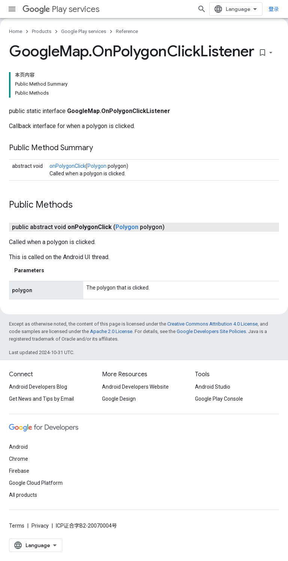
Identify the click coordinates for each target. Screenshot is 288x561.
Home (15, 31)
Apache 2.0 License (111, 331)
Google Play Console (219, 399)
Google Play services (83, 31)
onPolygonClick (68, 166)
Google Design (119, 399)
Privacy (40, 526)
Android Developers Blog (38, 387)
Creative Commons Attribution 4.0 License (212, 324)
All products (23, 495)
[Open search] (201, 9)
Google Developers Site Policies (211, 331)
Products (41, 31)
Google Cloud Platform (36, 483)
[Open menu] (12, 9)
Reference (127, 31)
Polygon (96, 166)
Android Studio (212, 387)
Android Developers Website (135, 387)
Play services (60, 9)
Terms (16, 526)
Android (18, 447)
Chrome (18, 459)
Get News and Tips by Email (41, 399)
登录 (273, 9)
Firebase (19, 471)
